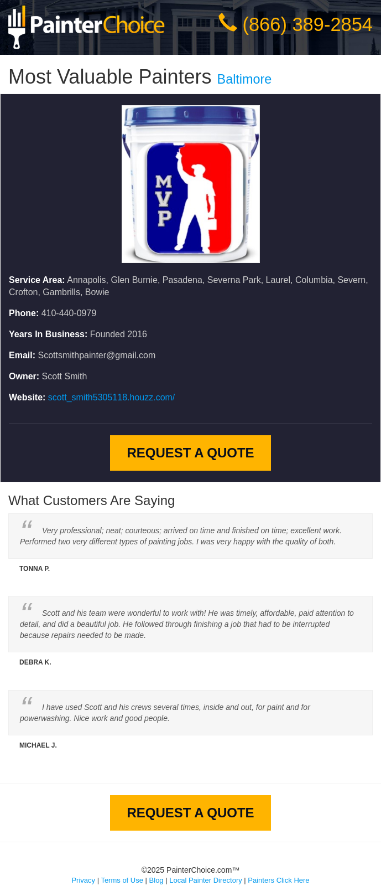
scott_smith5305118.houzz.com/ (111, 397)
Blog (156, 880)
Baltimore (244, 79)
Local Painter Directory (205, 880)
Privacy (83, 880)
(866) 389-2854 (308, 24)
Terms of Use (122, 880)
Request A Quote (190, 452)
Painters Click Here (278, 880)
